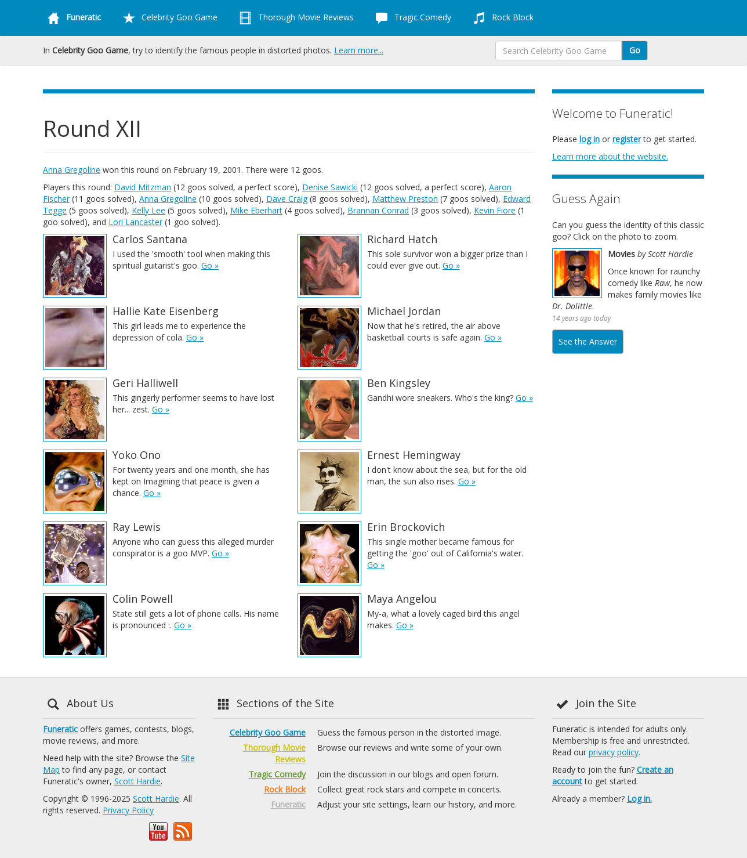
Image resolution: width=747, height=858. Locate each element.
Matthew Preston (405, 198)
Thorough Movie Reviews (294, 18)
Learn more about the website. (610, 156)
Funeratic (60, 728)
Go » (210, 265)
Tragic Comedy (411, 18)
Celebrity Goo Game (167, 18)
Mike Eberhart (256, 210)
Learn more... (358, 50)
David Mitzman (142, 187)
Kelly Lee (148, 210)
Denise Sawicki (330, 187)
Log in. (639, 798)
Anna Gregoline (71, 169)
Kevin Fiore (495, 210)
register (626, 138)
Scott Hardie (137, 781)
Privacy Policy (128, 810)
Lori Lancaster (135, 221)
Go (634, 50)
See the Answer (588, 341)
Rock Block (501, 18)
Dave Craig (286, 198)
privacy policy (614, 752)
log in (589, 138)
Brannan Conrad (378, 210)
